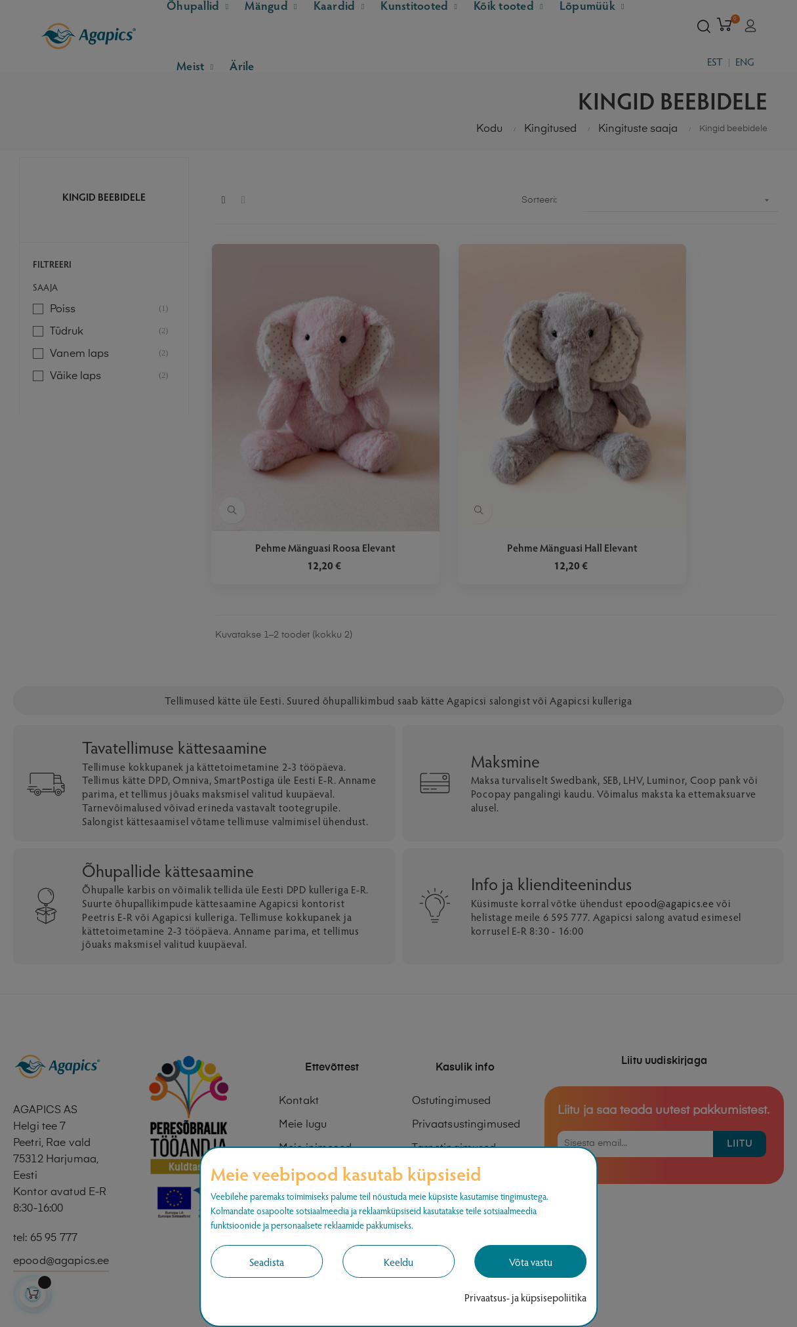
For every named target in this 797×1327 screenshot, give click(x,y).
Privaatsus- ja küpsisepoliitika (525, 1297)
